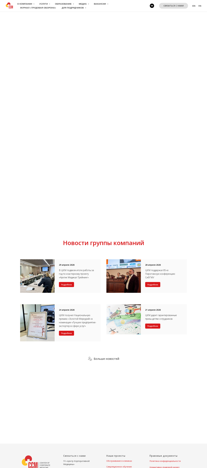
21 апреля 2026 (153, 309)
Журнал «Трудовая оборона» (38, 7)
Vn (199, 6)
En (193, 6)
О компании (25, 4)
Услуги (43, 4)
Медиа (83, 4)
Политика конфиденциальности (165, 461)
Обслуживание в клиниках (119, 461)
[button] (173, 6)
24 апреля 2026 (66, 309)
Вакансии (100, 4)
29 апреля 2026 (66, 264)
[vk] (152, 6)
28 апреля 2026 (153, 264)
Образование (63, 4)
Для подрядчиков (73, 7)
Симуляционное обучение (119, 466)
